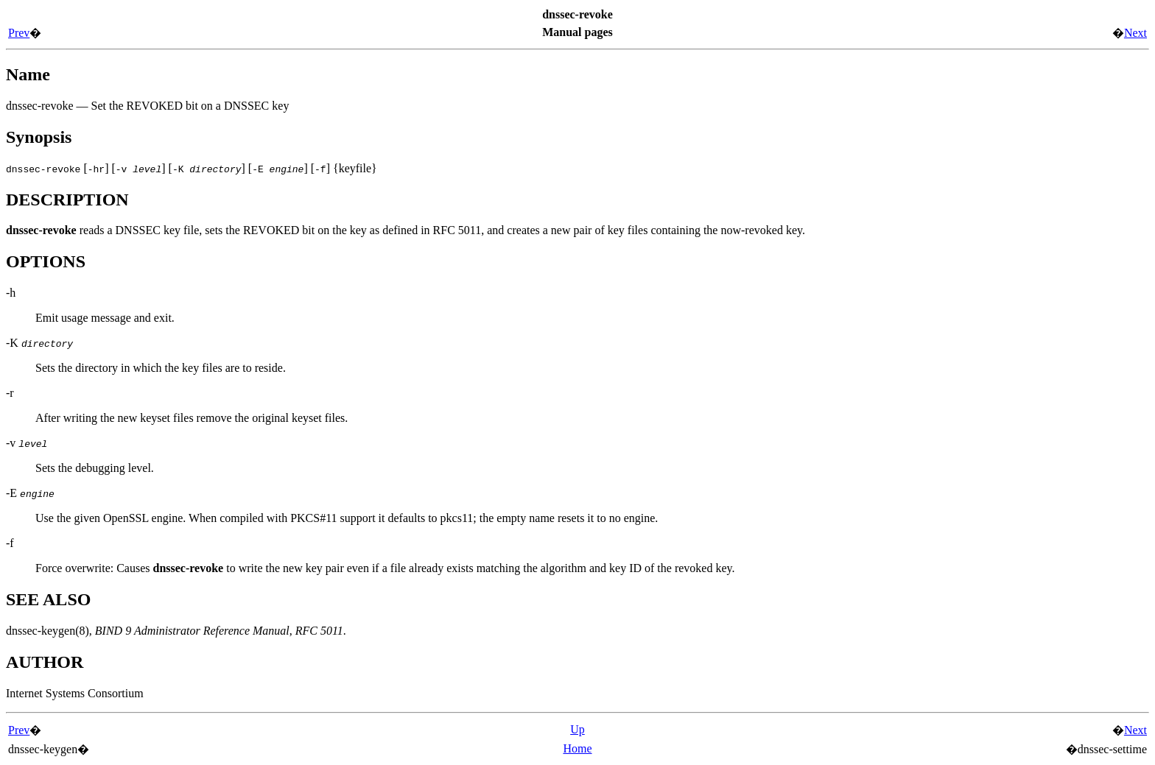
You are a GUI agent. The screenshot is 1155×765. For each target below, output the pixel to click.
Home (577, 748)
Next (1135, 33)
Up (577, 729)
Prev (18, 33)
